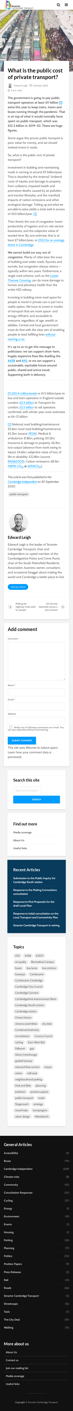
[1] (60, 102)
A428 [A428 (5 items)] (28, 955)
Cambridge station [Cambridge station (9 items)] (26, 1011)
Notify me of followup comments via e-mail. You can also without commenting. (36, 728)
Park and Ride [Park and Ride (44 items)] (23, 1085)
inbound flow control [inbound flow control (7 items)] (27, 1067)
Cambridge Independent (22, 482)
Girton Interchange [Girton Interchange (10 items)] (26, 1054)
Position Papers (13, 1264)
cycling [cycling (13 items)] (19, 1042)
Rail (6, 1280)
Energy (8, 1208)
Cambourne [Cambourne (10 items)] (37, 974)
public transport (19, 494)
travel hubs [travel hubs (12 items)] (21, 1110)
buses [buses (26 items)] (18, 968)
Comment (13, 639)
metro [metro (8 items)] (18, 1073)
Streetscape (11, 1303)
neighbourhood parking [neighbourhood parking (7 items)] (28, 1079)
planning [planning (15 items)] (41, 1085)
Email (11, 699)
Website (12, 714)
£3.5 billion (26, 402)
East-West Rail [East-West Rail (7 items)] (36, 1042)
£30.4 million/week (24, 393)
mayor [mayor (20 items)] (48, 1067)
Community (11, 1184)
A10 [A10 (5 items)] (17, 955)
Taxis (7, 1311)
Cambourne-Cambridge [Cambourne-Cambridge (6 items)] (29, 980)
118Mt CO (16, 466)
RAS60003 (15, 461)
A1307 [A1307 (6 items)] (39, 955)
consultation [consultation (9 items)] (22, 1036)
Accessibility (11, 1153)
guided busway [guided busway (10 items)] (23, 1061)
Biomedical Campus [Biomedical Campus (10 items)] (42, 962)
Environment (11, 1216)
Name (11, 685)
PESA (32, 433)
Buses (7, 1161)
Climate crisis (11, 1177)
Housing (9, 1232)
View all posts (18, 587)
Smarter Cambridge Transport (21, 1296)
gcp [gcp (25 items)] (32, 1048)
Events (8, 1224)
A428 (11, 361)
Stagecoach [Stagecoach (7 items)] (22, 1104)
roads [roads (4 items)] (41, 1098)
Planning (9, 1248)
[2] (35, 214)
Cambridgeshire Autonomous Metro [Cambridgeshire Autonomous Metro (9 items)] (35, 999)
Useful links (20, 848)
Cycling (8, 1200)
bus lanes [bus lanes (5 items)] (32, 968)
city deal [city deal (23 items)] (47, 1023)
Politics (8, 1256)
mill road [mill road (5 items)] (32, 1073)
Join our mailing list (17, 1368)
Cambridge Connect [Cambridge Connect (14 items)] (26, 993)
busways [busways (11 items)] (20, 974)
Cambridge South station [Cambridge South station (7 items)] (29, 1005)
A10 (24, 361)
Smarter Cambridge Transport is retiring (36, 925)
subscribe (21, 729)
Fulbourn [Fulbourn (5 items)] (20, 1048)
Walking (8, 1327)
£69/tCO (34, 466)
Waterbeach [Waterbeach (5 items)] (42, 1116)
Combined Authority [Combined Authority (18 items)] (27, 1030)
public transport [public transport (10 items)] (24, 1098)
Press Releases (12, 1272)
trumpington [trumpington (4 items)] (40, 1110)
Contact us (12, 1360)
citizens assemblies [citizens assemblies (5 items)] (26, 1023)
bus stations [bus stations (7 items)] (49, 968)
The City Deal (12, 1319)
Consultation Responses (18, 1192)
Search (36, 799)
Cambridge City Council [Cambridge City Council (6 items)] (28, 986)
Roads (7, 1288)
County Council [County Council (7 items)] (43, 1036)
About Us (18, 840)
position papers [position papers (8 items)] (39, 1091)
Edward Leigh (18, 85)
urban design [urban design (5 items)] (22, 1116)
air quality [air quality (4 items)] (20, 962)
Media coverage (22, 832)
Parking (8, 1240)
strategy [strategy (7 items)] (38, 1104)
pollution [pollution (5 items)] (20, 1091)
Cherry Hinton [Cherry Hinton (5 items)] (23, 1017)
